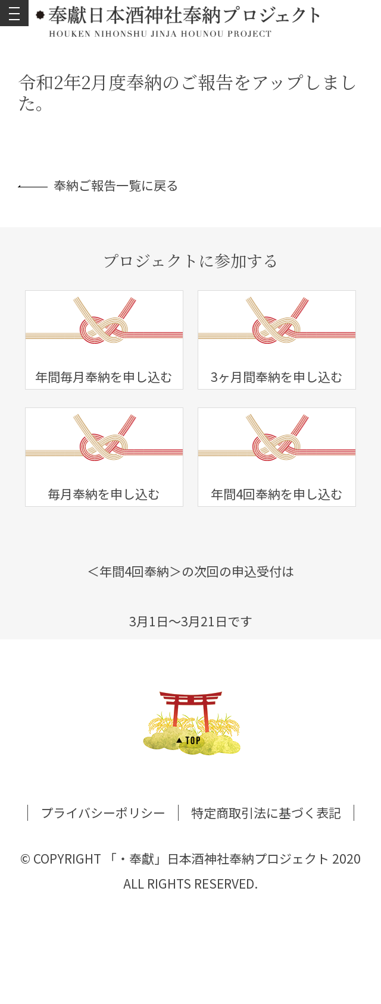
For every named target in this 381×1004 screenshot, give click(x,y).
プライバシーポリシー (102, 812)
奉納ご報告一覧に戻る (98, 185)
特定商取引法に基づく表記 (266, 812)
